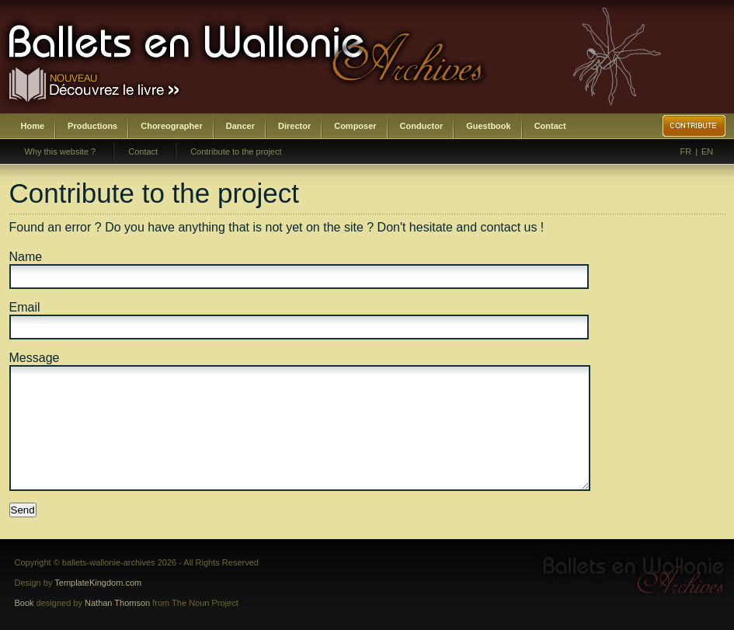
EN (707, 151)
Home (33, 126)
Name (26, 256)
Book (24, 602)
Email (24, 307)
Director (294, 126)
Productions (92, 126)
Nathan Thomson (117, 602)
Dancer (240, 126)
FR (686, 151)
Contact (550, 126)
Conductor (422, 126)
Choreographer (171, 126)
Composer (355, 126)
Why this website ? (60, 151)
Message (34, 357)
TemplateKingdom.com (97, 582)
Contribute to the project (235, 151)
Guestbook (488, 126)
